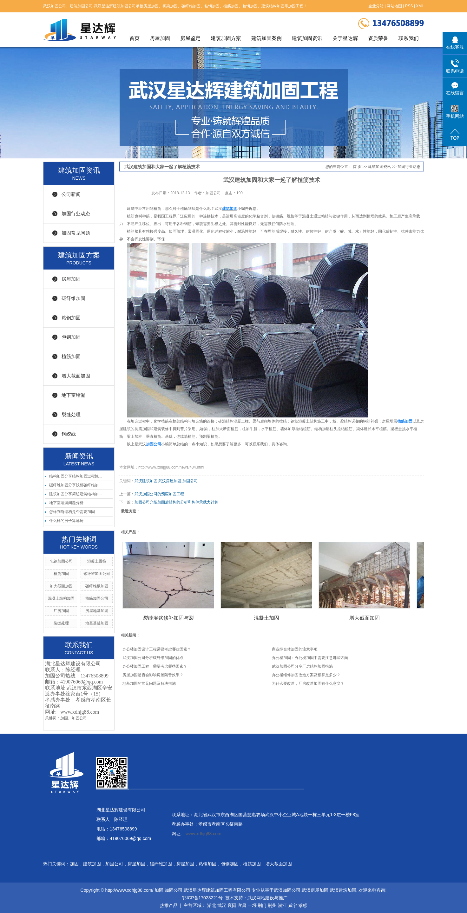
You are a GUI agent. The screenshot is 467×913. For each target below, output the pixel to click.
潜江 (282, 905)
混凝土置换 (96, 561)
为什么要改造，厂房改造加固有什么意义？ (308, 683)
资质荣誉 (378, 38)
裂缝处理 (71, 414)
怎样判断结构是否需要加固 (72, 512)
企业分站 (376, 6)
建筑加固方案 (226, 38)
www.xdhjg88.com (79, 712)
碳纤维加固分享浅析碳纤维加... (75, 485)
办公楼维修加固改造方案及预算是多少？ (306, 675)
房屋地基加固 (96, 611)
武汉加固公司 (287, 890)
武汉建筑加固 (146, 481)
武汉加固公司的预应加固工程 (159, 494)
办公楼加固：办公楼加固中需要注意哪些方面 (310, 658)
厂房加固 (61, 611)
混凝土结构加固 (61, 598)
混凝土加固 (266, 618)
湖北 (211, 905)
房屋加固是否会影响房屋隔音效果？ (152, 675)
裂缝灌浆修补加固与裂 (168, 618)
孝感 (302, 905)
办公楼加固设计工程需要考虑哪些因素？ (156, 649)
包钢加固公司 (61, 561)
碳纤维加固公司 (96, 573)
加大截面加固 (61, 586)
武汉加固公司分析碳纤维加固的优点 (152, 658)
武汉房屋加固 (169, 481)
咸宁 (292, 905)
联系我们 (408, 38)
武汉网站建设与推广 (267, 897)
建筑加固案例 (266, 38)
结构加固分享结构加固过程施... (75, 476)
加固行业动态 (76, 213)
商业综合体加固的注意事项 (295, 649)
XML (420, 6)
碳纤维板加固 (96, 586)
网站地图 (394, 6)
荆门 (262, 905)
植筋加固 (71, 356)
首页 (134, 38)
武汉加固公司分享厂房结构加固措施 (302, 666)
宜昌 (242, 905)
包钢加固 (71, 337)
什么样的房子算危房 (66, 520)
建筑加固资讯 (307, 38)
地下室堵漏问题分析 (66, 503)
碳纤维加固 (73, 298)
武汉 (221, 905)
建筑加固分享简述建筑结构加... (75, 494)
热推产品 (169, 905)
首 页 (357, 166)
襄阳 (231, 905)
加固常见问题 (76, 233)
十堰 (252, 905)
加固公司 (79, 718)
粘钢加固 (71, 317)
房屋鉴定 (190, 38)
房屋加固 (160, 38)
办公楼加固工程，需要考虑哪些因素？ (154, 666)
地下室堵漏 (73, 395)
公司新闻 (71, 194)
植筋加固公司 (96, 598)
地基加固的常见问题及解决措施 (149, 683)
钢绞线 (69, 434)
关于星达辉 (345, 38)
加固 (64, 718)
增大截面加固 (76, 375)
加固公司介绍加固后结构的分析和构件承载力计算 (176, 502)
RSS (409, 6)
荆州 (272, 905)
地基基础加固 (96, 623)
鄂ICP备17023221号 (202, 897)
